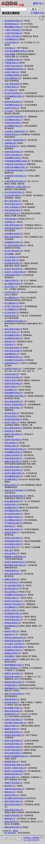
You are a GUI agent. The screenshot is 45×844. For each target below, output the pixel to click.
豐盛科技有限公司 (11, 795)
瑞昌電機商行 (9, 656)
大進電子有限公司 (11, 72)
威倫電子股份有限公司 (13, 434)
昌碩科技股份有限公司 (13, 383)
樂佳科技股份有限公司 (13, 744)
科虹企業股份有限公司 (13, 428)
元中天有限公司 (10, 90)
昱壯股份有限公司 (11, 413)
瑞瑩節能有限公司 (11, 685)
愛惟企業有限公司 (11, 668)
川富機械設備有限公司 (13, 75)
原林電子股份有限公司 (13, 470)
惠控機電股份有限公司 (13, 613)
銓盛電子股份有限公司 (13, 720)
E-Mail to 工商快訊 (31, 838)
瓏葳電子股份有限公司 (13, 815)
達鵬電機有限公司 (11, 688)
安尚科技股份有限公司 (13, 204)
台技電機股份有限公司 (13, 126)
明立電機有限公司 (11, 303)
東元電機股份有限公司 (13, 284)
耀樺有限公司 (9, 819)
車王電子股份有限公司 (13, 251)
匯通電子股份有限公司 (13, 673)
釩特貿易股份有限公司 (13, 544)
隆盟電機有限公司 (11, 626)
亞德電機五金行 (10, 390)
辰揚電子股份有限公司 (13, 269)
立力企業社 (8, 111)
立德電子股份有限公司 (13, 155)
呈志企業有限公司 (11, 257)
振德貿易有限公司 (11, 504)
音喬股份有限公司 (11, 446)
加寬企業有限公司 (11, 146)
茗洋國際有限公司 (11, 479)
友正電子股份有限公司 (13, 93)
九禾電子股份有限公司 (13, 33)
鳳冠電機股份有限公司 (13, 708)
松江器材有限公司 (11, 312)
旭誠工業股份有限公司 (13, 237)
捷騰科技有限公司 (11, 579)
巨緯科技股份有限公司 (13, 152)
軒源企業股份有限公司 (13, 501)
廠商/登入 (38, 3)
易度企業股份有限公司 (13, 329)
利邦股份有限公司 (11, 260)
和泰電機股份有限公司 (13, 357)
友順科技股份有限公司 (13, 102)
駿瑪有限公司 (9, 786)
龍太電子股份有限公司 (13, 750)
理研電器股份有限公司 (13, 541)
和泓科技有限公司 (11, 316)
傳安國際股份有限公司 (13, 650)
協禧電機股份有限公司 (13, 393)
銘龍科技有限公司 (11, 726)
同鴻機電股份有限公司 (13, 242)
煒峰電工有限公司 (11, 659)
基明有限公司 (9, 526)
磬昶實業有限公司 (11, 762)
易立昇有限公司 (10, 287)
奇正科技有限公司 (11, 292)
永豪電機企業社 (10, 143)
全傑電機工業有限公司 (13, 234)
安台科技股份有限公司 (13, 195)
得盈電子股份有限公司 (13, 538)
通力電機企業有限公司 (13, 517)
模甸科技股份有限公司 (13, 741)
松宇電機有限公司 (11, 309)
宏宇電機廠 (8, 254)
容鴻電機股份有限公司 (13, 511)
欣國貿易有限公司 (11, 363)
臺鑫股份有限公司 (11, 729)
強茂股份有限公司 (11, 532)
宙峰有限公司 (9, 341)
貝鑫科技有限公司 (11, 280)
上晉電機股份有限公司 (13, 60)
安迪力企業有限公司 (12, 207)
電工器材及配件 (10, 833)
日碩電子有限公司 (11, 108)
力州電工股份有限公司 (13, 36)
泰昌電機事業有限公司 (13, 476)
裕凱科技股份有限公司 (13, 677)
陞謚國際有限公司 (11, 508)
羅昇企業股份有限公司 (13, 801)
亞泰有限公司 (9, 344)
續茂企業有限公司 (11, 822)
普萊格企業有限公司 (12, 623)
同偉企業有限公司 (11, 219)
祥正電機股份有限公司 (13, 520)
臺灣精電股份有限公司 (13, 732)
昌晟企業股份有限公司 (13, 348)
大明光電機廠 (9, 54)
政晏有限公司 (9, 431)
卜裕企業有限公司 (11, 42)
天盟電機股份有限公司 (13, 105)
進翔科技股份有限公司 (13, 620)
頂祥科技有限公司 (11, 547)
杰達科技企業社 (10, 380)
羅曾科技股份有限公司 (13, 804)
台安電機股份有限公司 (13, 120)
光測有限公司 (9, 222)
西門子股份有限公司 (12, 201)
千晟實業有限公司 (11, 63)
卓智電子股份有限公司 (13, 377)
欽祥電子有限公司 (11, 610)
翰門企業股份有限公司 (13, 753)
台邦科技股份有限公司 (13, 123)
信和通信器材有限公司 (13, 419)
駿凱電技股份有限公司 (13, 774)
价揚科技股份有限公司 (13, 228)
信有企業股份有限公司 (13, 401)
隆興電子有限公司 (11, 631)
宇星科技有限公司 (11, 213)
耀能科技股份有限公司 (13, 810)
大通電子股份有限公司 (13, 66)
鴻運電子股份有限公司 (13, 783)
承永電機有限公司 (11, 298)
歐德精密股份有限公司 (13, 747)
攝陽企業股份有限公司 (13, 827)
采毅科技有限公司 (11, 387)
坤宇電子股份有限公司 (13, 306)
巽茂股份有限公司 (11, 598)
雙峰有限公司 (9, 792)
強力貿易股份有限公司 (13, 514)
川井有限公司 (9, 48)
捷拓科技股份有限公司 (13, 529)
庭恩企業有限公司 (11, 485)
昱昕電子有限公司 (11, 422)
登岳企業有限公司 (11, 592)
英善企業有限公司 (11, 443)
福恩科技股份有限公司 (13, 711)
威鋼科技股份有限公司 (13, 461)
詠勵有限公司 (9, 634)
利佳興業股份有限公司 (13, 263)
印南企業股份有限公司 (13, 210)
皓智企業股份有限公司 (13, 617)
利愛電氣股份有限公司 (13, 275)
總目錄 (15, 831)
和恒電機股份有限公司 (13, 335)
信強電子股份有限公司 (13, 440)
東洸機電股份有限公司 (13, 338)
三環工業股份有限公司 (13, 84)
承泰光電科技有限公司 (13, 351)
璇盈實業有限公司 (11, 24)
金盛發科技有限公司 (12, 369)
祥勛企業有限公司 (11, 553)
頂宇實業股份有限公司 (13, 523)
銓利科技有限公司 (11, 702)
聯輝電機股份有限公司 (13, 27)
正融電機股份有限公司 (13, 158)
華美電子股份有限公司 (13, 601)
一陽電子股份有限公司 (13, 30)
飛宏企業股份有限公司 (13, 408)
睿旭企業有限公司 (11, 699)
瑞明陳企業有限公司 (12, 653)
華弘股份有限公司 (11, 589)
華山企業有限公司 (11, 582)
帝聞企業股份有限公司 (13, 458)
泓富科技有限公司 (11, 374)
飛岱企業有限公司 (11, 416)
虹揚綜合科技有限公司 (13, 455)
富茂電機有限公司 (11, 607)
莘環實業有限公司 (11, 571)
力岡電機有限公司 (11, 39)
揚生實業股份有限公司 (13, 21)
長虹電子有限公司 (11, 332)
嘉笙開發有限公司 (11, 714)
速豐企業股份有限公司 (13, 574)
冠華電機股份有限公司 (13, 452)
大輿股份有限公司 (11, 87)
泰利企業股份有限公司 (13, 467)
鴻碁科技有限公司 (11, 777)
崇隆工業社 (8, 550)
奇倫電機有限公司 (11, 354)
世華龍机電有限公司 (12, 134)
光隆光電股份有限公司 (13, 225)
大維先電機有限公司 (12, 78)
